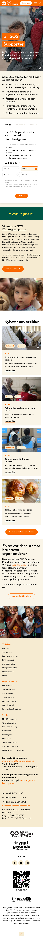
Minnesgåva (7, 734)
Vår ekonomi (7, 693)
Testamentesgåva (9, 742)
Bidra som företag (9, 727)
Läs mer (7, 182)
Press (4, 675)
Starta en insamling (10, 746)
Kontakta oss (7, 685)
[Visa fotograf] (40, 68)
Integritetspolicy (9, 701)
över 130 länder (19, 564)
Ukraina (19, 499)
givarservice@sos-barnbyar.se (18, 760)
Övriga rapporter (9, 668)
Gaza (18, 397)
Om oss (5, 648)
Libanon (21, 346)
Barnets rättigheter (10, 656)
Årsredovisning (8, 664)
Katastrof (10, 346)
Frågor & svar (8, 681)
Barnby (9, 397)
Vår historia (7, 652)
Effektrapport (8, 660)
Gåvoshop (6, 730)
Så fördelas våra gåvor (11, 709)
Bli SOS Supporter (9, 719)
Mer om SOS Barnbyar (21, 596)
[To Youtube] (21, 862)
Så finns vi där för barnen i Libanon (17, 460)
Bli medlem (6, 738)
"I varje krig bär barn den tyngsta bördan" (21, 358)
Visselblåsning (8, 697)
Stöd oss (26, 3)
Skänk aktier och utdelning (13, 750)
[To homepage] (10, 3)
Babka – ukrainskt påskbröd (18, 509)
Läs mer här (13, 268)
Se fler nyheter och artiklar (21, 532)
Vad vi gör (6, 644)
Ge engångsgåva (9, 723)
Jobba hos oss (8, 689)
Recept (9, 499)
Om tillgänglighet (9, 705)
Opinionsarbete (8, 672)
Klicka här (27, 186)
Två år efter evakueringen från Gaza (20, 409)
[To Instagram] (27, 862)
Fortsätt (21, 196)
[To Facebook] (14, 862)
